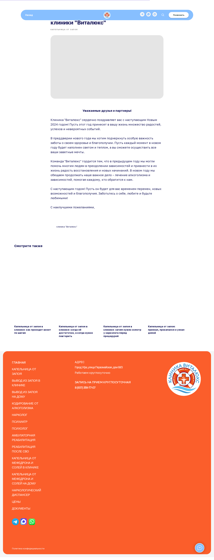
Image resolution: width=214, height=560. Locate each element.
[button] (162, 6)
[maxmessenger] (154, 6)
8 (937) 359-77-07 (85, 390)
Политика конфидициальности (28, 551)
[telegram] (142, 6)
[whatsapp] (148, 6)
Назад (29, 6)
